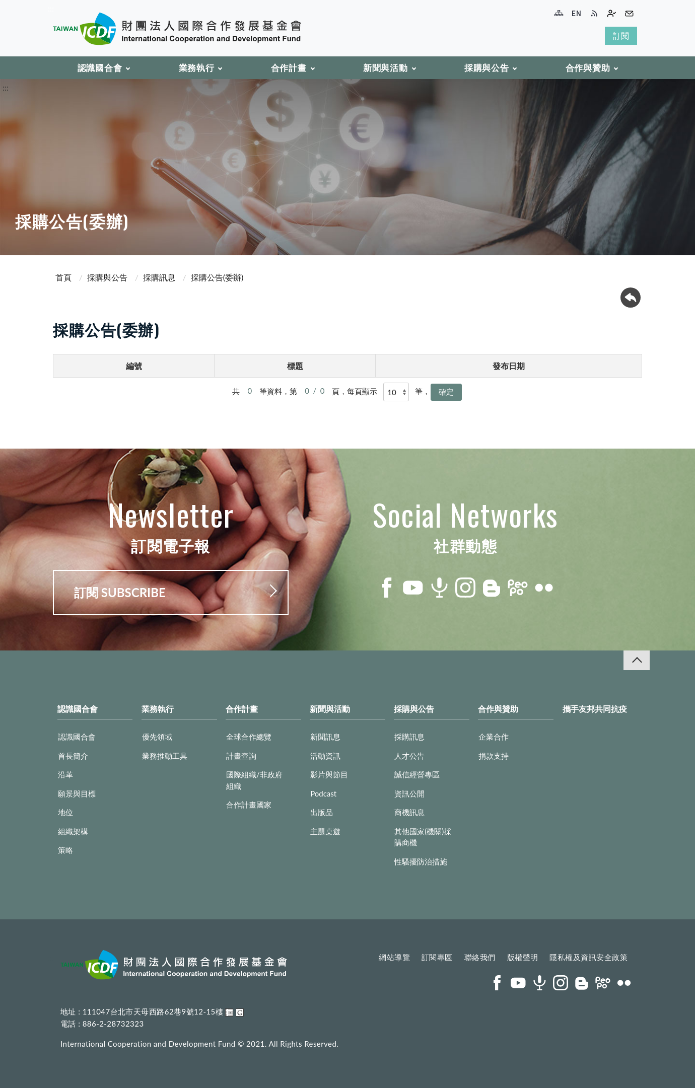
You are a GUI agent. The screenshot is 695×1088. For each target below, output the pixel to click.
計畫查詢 (241, 755)
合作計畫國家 (248, 804)
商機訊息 (409, 812)
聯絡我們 (480, 957)
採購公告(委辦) (217, 277)
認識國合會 (100, 67)
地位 (65, 812)
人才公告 (409, 755)
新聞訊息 (325, 736)
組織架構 (73, 831)
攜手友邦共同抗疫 (595, 708)
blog (491, 587)
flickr (544, 587)
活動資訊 (325, 755)
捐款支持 (493, 755)
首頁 (63, 277)
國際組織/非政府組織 (254, 780)
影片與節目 (329, 774)
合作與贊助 (588, 67)
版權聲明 (522, 957)
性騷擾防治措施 (420, 861)
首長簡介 (73, 755)
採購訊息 (159, 277)
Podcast (323, 793)
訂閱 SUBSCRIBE (120, 592)
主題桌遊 (325, 831)
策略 (65, 849)
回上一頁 (630, 297)
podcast (439, 587)
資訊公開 (409, 793)
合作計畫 (289, 67)
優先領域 (157, 736)
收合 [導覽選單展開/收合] (636, 660)
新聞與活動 (385, 67)
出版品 (321, 812)
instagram (465, 587)
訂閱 (621, 35)
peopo (518, 587)
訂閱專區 (437, 957)
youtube (413, 587)
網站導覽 (394, 957)
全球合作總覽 (248, 736)
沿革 (65, 774)
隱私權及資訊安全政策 (588, 957)
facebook (387, 587)
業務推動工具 (164, 755)
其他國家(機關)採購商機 (422, 837)
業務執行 (197, 67)
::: (51, 8)
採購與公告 (486, 67)
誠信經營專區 (417, 774)
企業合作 (493, 736)
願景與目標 (77, 793)
